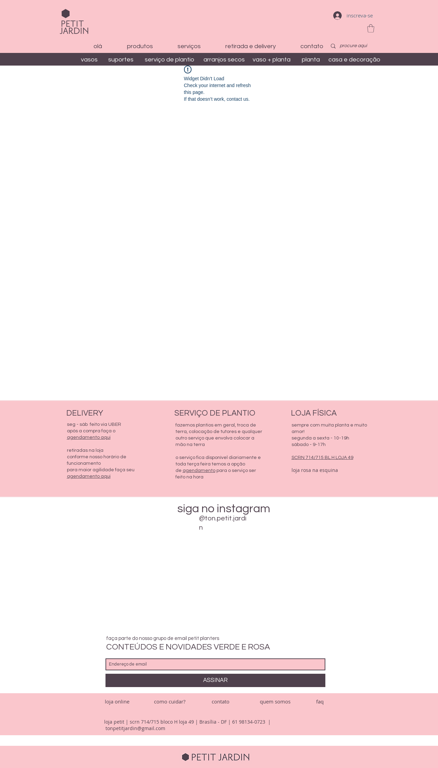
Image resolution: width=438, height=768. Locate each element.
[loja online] (117, 701)
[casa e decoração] (354, 59)
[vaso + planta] (272, 59)
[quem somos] (275, 701)
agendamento (199, 470)
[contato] (220, 701)
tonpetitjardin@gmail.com (135, 728)
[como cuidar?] (169, 701)
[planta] (311, 59)
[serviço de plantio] (169, 59)
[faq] (320, 701)
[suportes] (121, 59)
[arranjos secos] (224, 59)
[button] (370, 28)
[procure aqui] (354, 46)
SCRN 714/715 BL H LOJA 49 (322, 457)
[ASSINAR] (215, 680)
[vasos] (89, 59)
